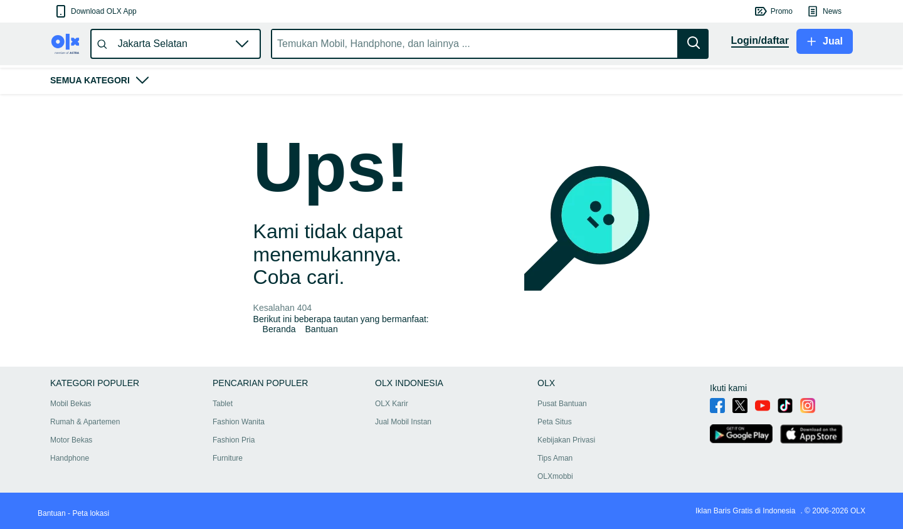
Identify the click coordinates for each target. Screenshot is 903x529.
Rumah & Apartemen (85, 421)
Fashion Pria (234, 440)
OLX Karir (391, 403)
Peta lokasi (90, 513)
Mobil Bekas (70, 403)
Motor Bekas (71, 440)
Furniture (228, 458)
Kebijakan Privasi (566, 440)
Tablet (223, 403)
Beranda (279, 329)
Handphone (69, 458)
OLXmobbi (555, 476)
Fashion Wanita (239, 421)
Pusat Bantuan (562, 403)
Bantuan (321, 329)
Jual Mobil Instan (403, 421)
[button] (95, 11)
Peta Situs (554, 421)
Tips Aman (555, 458)
